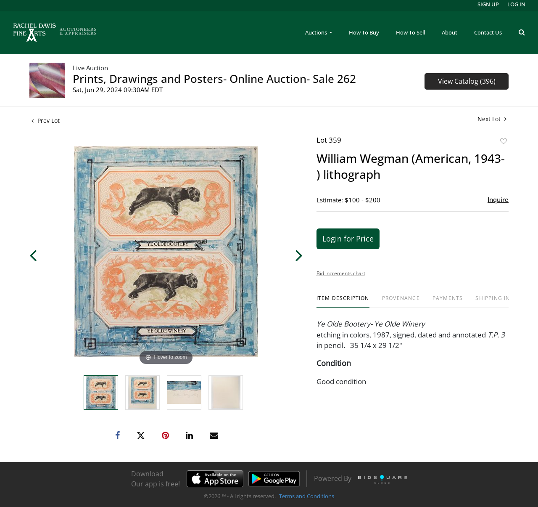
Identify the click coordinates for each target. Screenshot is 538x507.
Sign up (488, 4)
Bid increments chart (340, 273)
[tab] (342, 301)
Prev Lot (46, 121)
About (449, 32)
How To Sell (410, 32)
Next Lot (491, 118)
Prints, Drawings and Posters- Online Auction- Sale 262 (214, 78)
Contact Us (488, 32)
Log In (516, 4)
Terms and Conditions (306, 496)
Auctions (316, 32)
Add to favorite (503, 141)
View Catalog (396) (467, 81)
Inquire (498, 199)
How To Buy (364, 32)
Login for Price (348, 239)
